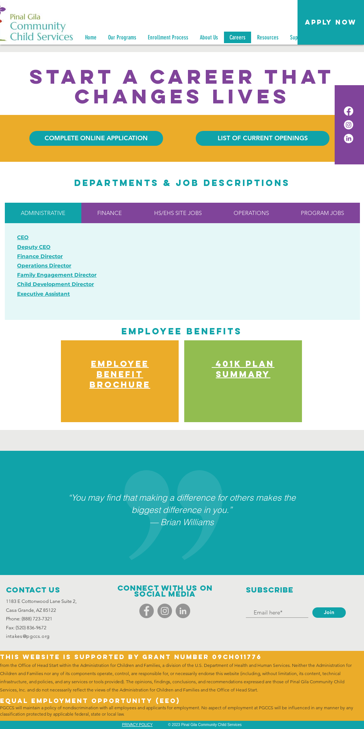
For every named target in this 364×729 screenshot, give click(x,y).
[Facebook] (348, 111)
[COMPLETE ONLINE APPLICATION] (96, 138)
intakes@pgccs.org (28, 636)
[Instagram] (348, 124)
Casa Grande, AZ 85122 (31, 610)
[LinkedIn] (348, 138)
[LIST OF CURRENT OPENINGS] (262, 138)
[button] (331, 22)
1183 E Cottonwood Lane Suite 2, (41, 601)
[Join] (329, 612)
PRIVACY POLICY (137, 725)
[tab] (43, 213)
